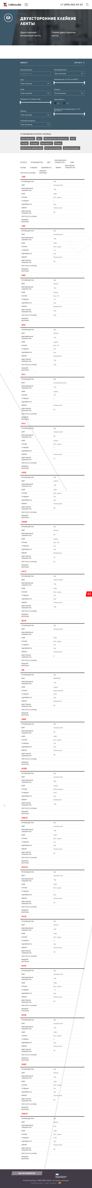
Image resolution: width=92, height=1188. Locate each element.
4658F (24, 719)
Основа (57, 89)
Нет (67, 103)
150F (23, 226)
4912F (24, 916)
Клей (22, 89)
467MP (24, 768)
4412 (24, 423)
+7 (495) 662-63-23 (71, 5)
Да (58, 103)
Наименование (26, 70)
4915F (24, 966)
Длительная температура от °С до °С (67, 110)
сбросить (78, 62)
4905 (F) (25, 818)
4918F (24, 1015)
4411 (24, 374)
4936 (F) (25, 1114)
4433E (24, 472)
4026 (23, 275)
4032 (23, 325)
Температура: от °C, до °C (66, 79)
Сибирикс (53, 1183)
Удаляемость (59, 99)
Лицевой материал (27, 121)
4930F (24, 1064)
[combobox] (69, 73)
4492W (24, 522)
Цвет (22, 80)
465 (23, 670)
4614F (24, 621)
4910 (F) (25, 867)
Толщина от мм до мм (30, 99)
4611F (24, 571)
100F (23, 177)
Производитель (60, 70)
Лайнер (23, 111)
